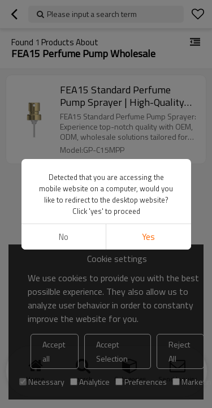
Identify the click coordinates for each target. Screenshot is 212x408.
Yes (148, 236)
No (63, 236)
